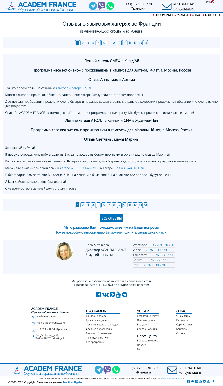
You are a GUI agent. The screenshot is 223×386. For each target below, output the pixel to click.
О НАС (181, 311)
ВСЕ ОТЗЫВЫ (112, 218)
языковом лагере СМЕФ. (74, 88)
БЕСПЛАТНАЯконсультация (184, 6)
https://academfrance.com (172, 377)
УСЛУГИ (143, 311)
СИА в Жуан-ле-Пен (129, 168)
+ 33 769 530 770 (161, 245)
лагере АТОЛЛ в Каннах (78, 168)
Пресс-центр (147, 336)
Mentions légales (72, 382)
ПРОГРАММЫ (96, 311)
